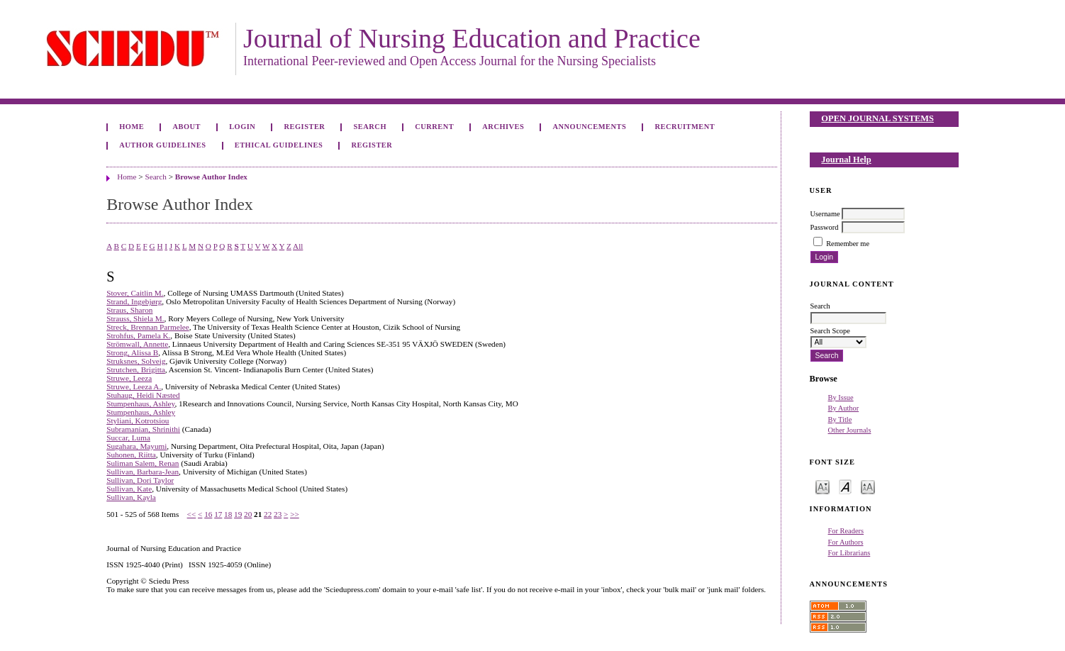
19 (238, 514)
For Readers (846, 531)
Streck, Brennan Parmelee (147, 327)
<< (191, 514)
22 (268, 514)
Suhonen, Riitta (131, 454)
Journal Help (846, 160)
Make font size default (845, 486)
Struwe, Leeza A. (133, 386)
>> (294, 514)
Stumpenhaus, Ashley (140, 403)
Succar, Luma (128, 437)
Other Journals (849, 430)
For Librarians (849, 553)
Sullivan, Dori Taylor (140, 480)
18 (228, 514)
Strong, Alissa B (132, 352)
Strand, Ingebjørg (134, 301)
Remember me (847, 243)
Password (824, 227)
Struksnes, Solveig (135, 361)
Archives (503, 126)
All (298, 246)
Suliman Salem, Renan (142, 463)
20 (248, 514)
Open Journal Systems (877, 118)
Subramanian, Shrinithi (143, 429)
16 (208, 514)
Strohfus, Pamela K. (138, 335)
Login (242, 126)
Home (131, 126)
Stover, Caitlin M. (134, 293)
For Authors (846, 542)
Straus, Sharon (129, 310)
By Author (843, 408)
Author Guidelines (162, 145)
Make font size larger (868, 486)
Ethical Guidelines (279, 145)
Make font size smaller (822, 486)
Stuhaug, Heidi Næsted (142, 395)
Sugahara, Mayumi (136, 446)
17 (218, 514)
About (186, 126)
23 (277, 514)
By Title (840, 419)
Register (304, 126)
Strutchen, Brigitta (135, 369)
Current (434, 126)
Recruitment (684, 126)
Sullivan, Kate (129, 488)
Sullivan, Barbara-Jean (142, 471)
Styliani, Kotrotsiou (137, 420)
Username (825, 214)
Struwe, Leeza (129, 378)
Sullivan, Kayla (131, 497)
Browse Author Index (211, 176)
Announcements (590, 126)
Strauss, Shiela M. (135, 318)
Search (370, 126)
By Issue (841, 397)
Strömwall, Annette (137, 344)
